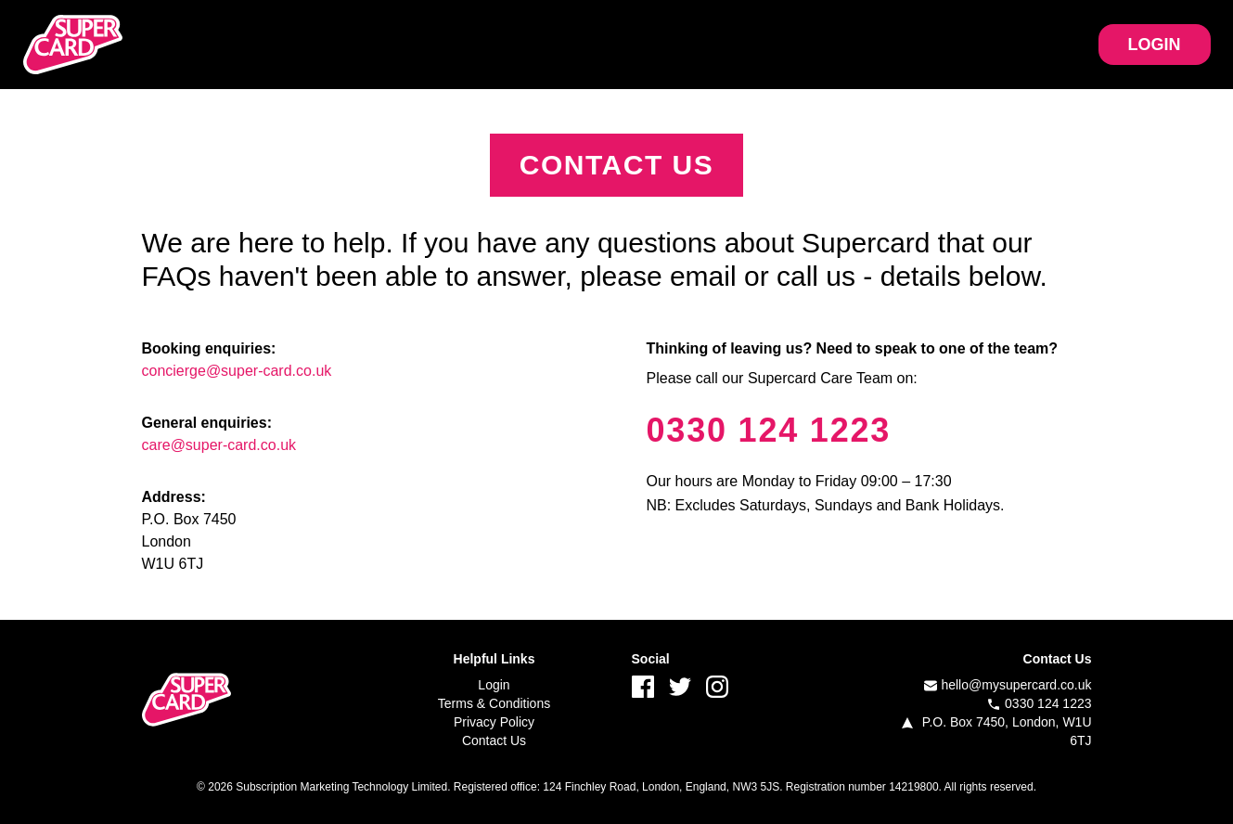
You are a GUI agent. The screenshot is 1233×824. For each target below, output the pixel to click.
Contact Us (494, 740)
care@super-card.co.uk (219, 445)
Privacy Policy (494, 722)
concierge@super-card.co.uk (237, 371)
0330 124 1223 (769, 430)
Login (493, 684)
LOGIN (1154, 44)
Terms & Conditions (494, 703)
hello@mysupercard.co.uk (1016, 684)
